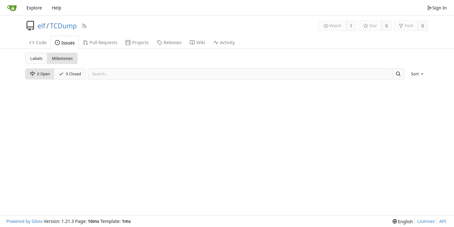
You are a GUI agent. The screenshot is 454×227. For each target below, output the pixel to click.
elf (41, 26)
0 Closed (70, 74)
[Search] (398, 73)
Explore (34, 8)
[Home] (12, 8)
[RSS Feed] (84, 26)
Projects (136, 42)
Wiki (197, 42)
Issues (65, 43)
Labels (36, 58)
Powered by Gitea (24, 221)
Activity (224, 42)
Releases (169, 42)
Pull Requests (100, 42)
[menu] (417, 74)
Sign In (437, 8)
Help (56, 8)
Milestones (62, 58)
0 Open (40, 74)
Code (38, 42)
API (442, 221)
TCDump (63, 26)
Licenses (426, 221)
